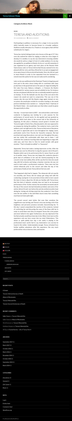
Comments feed (7, 407)
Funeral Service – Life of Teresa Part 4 (20, 329)
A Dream (5, 290)
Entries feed (6, 403)
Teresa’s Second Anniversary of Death (14, 304)
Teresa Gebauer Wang (11, 16)
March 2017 (6, 345)
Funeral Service (9, 261)
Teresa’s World (7, 257)
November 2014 (7, 355)
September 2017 (8, 342)
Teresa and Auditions (31, 34)
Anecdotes (8, 268)
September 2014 (8, 362)
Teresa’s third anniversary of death (13, 294)
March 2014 (6, 365)
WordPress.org (7, 410)
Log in (4, 400)
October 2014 (7, 359)
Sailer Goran (6, 316)
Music (16, 31)
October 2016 (7, 348)
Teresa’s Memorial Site (9, 300)
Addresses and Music (13, 264)
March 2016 (6, 352)
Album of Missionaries (9, 297)
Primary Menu (70, 16)
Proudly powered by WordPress (11, 418)
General (5, 381)
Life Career (8, 271)
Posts (4, 254)
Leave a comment (33, 38)
